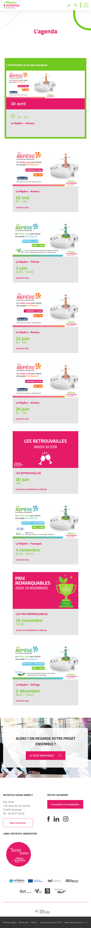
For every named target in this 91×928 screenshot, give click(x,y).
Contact (34, 922)
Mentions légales (9, 922)
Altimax (85, 922)
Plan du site (23, 922)
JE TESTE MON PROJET (45, 755)
